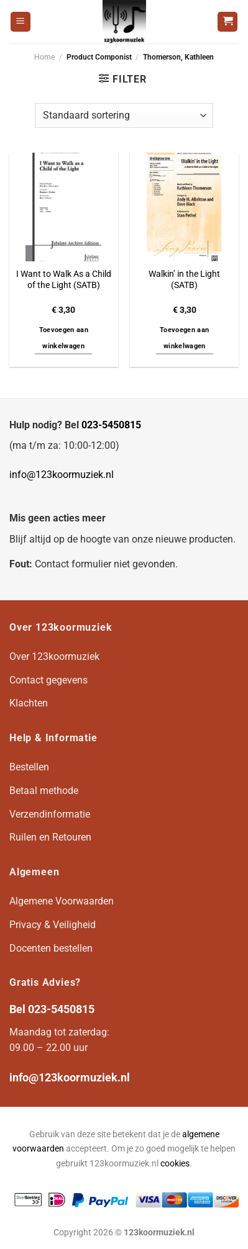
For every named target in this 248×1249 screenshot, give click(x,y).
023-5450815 (111, 425)
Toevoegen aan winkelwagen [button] (63, 338)
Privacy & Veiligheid (52, 925)
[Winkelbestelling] (124, 115)
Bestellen (29, 767)
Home (44, 57)
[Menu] (20, 22)
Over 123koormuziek (54, 656)
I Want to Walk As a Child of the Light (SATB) (63, 279)
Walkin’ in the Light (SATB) (184, 279)
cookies (175, 1163)
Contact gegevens (48, 680)
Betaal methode (43, 790)
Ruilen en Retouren (50, 837)
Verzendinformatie (49, 814)
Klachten (28, 703)
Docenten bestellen (51, 948)
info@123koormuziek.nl (61, 474)
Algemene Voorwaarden (61, 901)
